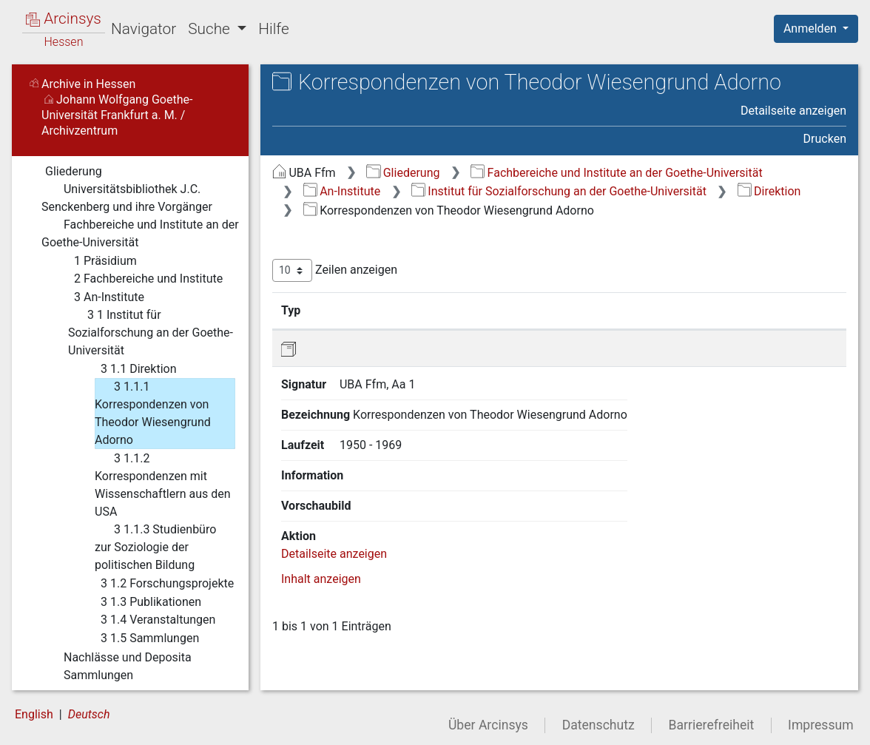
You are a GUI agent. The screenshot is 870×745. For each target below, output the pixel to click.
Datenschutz (598, 725)
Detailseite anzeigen (793, 111)
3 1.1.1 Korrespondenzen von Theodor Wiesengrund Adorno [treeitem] (153, 412)
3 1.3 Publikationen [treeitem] (141, 602)
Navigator (143, 29)
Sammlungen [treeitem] (87, 675)
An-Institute (341, 191)
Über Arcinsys (488, 725)
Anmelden (811, 28)
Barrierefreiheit (712, 725)
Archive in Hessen (82, 84)
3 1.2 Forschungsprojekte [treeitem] (157, 584)
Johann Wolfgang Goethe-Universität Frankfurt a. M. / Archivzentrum (116, 115)
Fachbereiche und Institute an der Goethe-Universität (616, 173)
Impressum (821, 725)
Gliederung (402, 173)
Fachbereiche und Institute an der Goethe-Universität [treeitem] (140, 232)
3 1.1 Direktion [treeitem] (128, 369)
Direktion (769, 191)
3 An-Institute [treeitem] (99, 297)
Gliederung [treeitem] (64, 172)
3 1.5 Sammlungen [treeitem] (140, 638)
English (34, 714)
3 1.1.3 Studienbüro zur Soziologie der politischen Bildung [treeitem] (155, 546)
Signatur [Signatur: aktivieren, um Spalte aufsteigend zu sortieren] (359, 310)
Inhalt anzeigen (321, 463)
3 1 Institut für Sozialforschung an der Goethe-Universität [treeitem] (150, 331)
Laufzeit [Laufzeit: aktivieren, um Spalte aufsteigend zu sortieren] (603, 310)
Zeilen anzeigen (334, 270)
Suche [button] (211, 29)
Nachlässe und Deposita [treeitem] (116, 658)
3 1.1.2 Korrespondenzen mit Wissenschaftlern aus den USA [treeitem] (163, 484)
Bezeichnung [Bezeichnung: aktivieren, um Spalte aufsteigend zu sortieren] (460, 310)
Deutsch (89, 714)
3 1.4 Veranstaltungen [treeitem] (148, 620)
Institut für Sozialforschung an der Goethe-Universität (559, 191)
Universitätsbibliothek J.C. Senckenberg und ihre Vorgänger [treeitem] (126, 197)
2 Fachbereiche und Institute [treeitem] (139, 279)
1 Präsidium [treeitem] (96, 261)
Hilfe (273, 29)
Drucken (824, 139)
